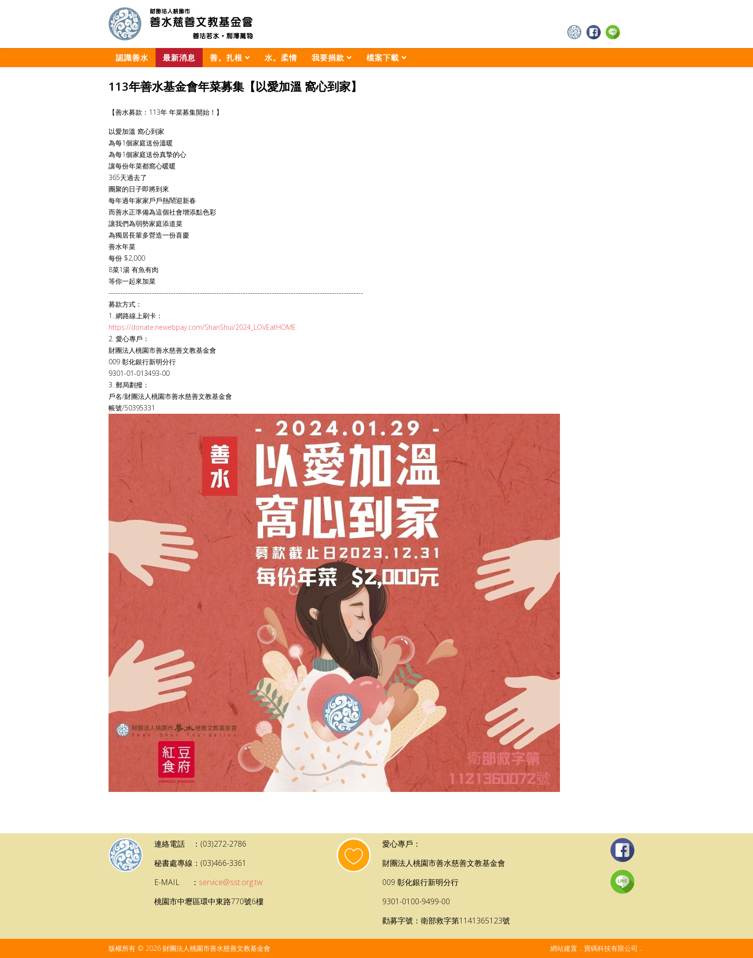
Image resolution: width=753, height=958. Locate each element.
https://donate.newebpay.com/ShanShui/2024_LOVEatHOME (202, 327)
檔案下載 (382, 57)
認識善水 (132, 57)
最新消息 (179, 57)
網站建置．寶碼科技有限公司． (597, 948)
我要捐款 (328, 57)
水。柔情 (281, 57)
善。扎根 (226, 57)
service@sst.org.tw (231, 882)
